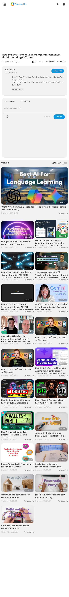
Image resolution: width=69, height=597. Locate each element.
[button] (64, 4)
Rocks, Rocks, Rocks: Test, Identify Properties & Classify (17, 465)
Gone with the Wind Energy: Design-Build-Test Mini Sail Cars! (50, 434)
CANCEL (47, 117)
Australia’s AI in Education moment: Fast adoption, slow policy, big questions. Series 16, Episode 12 (15, 340)
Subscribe (58, 71)
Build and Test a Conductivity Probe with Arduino (15, 527)
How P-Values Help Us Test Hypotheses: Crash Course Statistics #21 (14, 435)
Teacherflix (10, 69)
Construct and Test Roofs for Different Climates (15, 496)
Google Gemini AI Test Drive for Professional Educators (16, 243)
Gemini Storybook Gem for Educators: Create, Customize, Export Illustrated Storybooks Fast (49, 244)
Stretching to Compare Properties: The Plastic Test (48, 465)
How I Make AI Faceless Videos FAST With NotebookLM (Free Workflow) (50, 403)
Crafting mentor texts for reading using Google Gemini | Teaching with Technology (51, 307)
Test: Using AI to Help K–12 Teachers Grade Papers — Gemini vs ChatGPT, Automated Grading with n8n (51, 276)
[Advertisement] (34, 139)
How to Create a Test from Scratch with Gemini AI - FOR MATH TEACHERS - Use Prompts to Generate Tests (17, 308)
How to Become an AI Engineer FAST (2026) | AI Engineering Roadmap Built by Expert (16, 403)
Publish (59, 117)
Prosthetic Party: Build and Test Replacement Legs (50, 496)
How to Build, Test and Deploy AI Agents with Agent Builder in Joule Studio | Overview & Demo (50, 371)
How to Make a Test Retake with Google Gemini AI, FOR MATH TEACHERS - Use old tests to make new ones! (16, 276)
